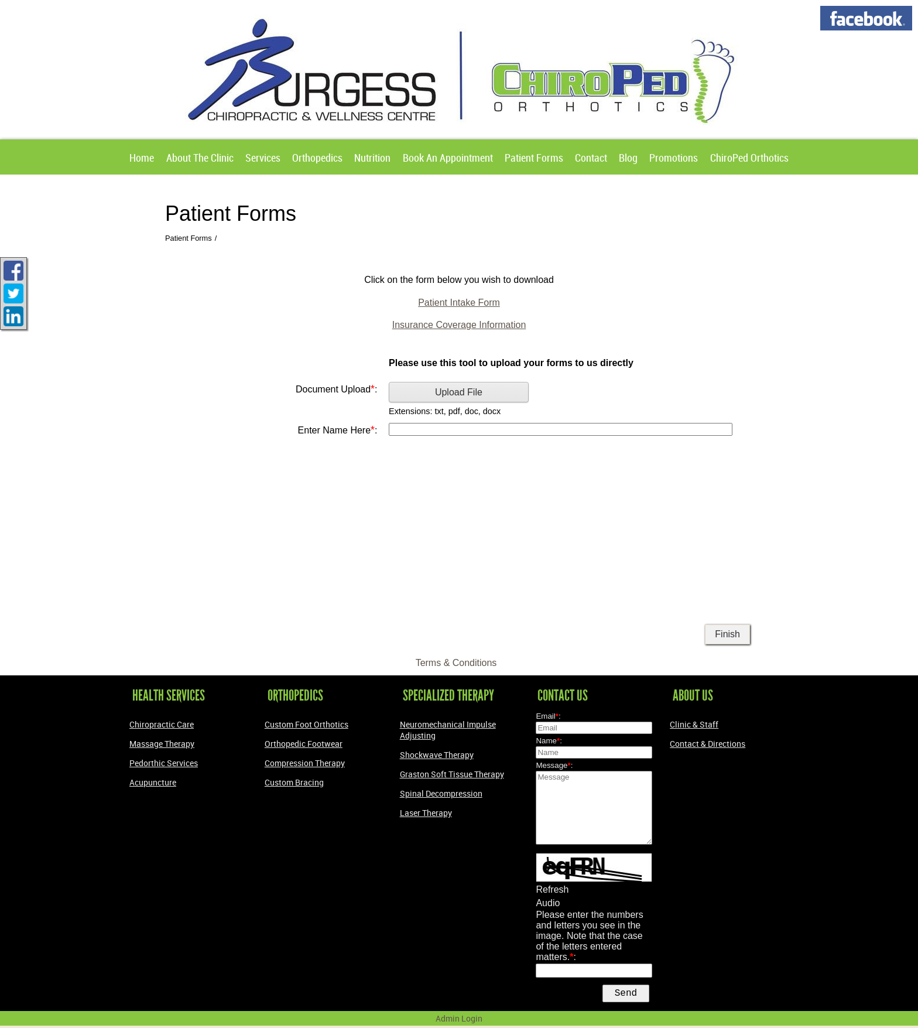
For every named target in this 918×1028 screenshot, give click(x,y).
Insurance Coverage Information (459, 325)
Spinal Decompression (441, 793)
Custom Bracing (294, 782)
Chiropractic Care (161, 724)
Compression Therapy (305, 763)
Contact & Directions (707, 743)
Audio (548, 903)
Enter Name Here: (338, 430)
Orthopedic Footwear (303, 743)
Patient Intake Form (459, 303)
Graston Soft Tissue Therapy (452, 774)
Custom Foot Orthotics (306, 724)
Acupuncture (152, 782)
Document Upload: (336, 389)
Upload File (458, 392)
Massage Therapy (161, 743)
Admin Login (459, 1020)
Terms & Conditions (456, 663)
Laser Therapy (426, 812)
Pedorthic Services (163, 763)
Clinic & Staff (694, 724)
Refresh (552, 889)
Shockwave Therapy (437, 754)
